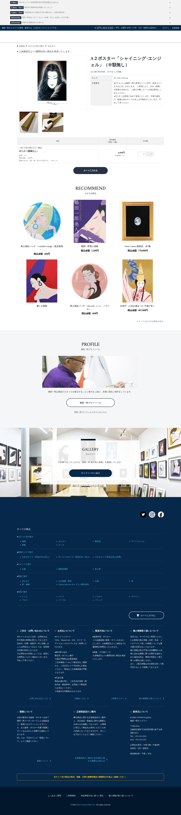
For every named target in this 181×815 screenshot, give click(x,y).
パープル (62, 600)
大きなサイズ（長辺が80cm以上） (36, 557)
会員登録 (175, 28)
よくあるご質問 (54, 796)
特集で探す (23, 576)
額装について (42, 761)
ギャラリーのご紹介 (90, 473)
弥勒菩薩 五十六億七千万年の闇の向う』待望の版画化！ (45, 12)
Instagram (152, 514)
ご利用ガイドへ (117, 698)
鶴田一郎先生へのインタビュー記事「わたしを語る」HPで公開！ (46, 17)
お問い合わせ (137, 37)
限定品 (98, 541)
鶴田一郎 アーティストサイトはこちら (90, 412)
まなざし (26, 581)
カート (167, 37)
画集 (24, 545)
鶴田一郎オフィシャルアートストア (25, 37)
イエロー (98, 596)
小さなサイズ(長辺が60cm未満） (108, 557)
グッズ (61, 545)
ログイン (166, 28)
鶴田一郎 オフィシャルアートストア (47, 513)
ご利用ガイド (108, 37)
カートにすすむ (148, 615)
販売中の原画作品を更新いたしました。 (39, 7)
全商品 (22, 46)
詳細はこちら (80, 698)
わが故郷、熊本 (65, 581)
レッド (25, 596)
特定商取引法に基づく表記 (92, 796)
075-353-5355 (105, 28)
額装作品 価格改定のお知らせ (33, 22)
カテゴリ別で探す (36, 46)
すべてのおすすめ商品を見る (151, 321)
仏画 (24, 569)
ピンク (61, 596)
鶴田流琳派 (63, 569)
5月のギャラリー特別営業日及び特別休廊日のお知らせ (39, 2)
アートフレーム (138, 541)
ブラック (98, 600)
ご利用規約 (71, 796)
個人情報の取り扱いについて (121, 796)
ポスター (52, 46)
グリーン (135, 596)
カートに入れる (90, 170)
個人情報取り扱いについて (150, 698)
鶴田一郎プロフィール (90, 403)
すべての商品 (78, 37)
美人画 (98, 569)
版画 (24, 541)
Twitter (143, 514)
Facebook (161, 514)
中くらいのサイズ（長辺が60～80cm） (74, 557)
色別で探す (23, 592)
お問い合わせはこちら (38, 698)
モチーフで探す (24, 564)
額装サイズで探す (25, 552)
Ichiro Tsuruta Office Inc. (86, 805)
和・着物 (26, 584)
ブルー (25, 600)
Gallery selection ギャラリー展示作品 (73, 584)
